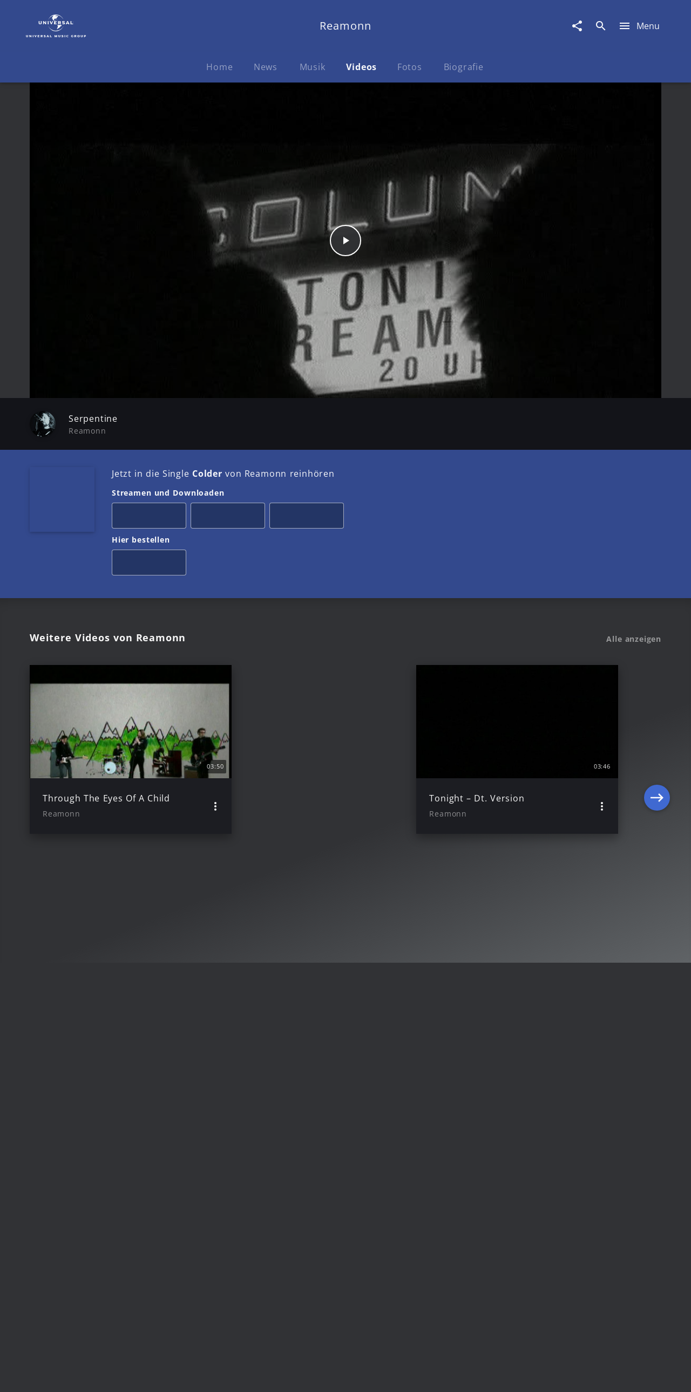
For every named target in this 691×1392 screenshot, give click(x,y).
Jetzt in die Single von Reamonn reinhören (223, 473)
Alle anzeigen (633, 639)
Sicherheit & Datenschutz (289, 1373)
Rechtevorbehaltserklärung (171, 1373)
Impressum (82, 1373)
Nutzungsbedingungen (398, 1373)
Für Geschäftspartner (588, 1373)
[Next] (657, 749)
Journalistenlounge (495, 1373)
